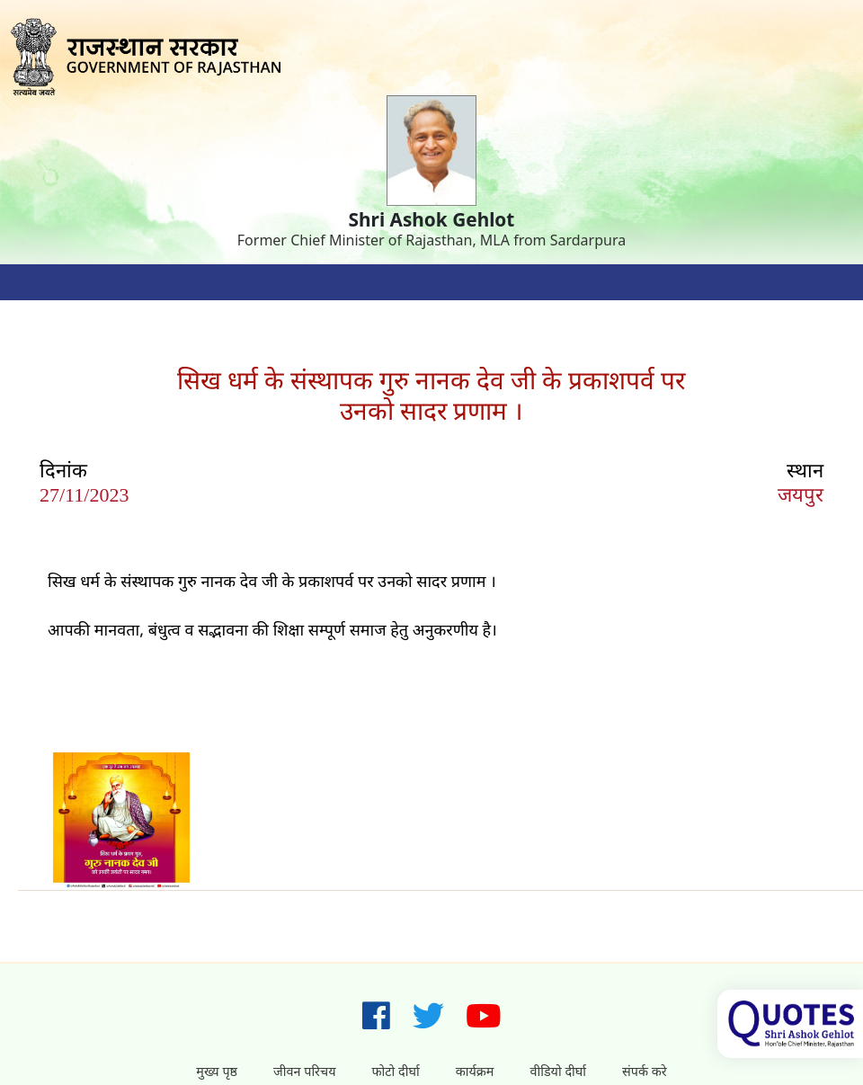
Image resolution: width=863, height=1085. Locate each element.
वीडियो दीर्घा (557, 1071)
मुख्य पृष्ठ (216, 1071)
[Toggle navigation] (36, 282)
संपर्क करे (644, 1071)
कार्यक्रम (475, 1071)
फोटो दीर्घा (396, 1071)
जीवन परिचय (304, 1071)
